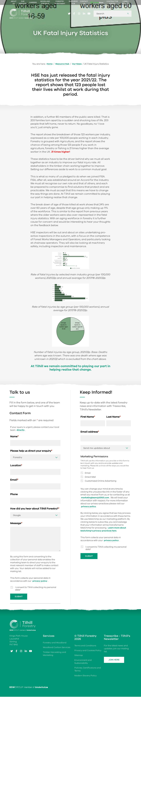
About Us (13, 2)
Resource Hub (73, 2)
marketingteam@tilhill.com (95, 538)
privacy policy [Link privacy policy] (39, 622)
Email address (89, 472)
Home (49, 63)
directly (21, 470)
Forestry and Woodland (55, 684)
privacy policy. (88, 547)
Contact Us (84, 2)
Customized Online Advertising (100, 522)
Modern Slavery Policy (85, 717)
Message (16, 564)
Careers (33, 2)
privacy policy (111, 581)
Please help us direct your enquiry (31, 491)
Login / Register (125, 2)
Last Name (113, 457)
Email (14, 520)
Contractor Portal (112, 2)
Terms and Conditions (85, 687)
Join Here (114, 701)
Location (16, 506)
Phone (14, 535)
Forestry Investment (60, 2)
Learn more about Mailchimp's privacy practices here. (103, 570)
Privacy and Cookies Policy (88, 692)
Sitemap (78, 696)
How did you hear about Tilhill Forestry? (34, 550)
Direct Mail (90, 518)
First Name (87, 457)
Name (14, 477)
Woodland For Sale (45, 2)
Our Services (23, 2)
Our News (77, 63)
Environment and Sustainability (83, 703)
